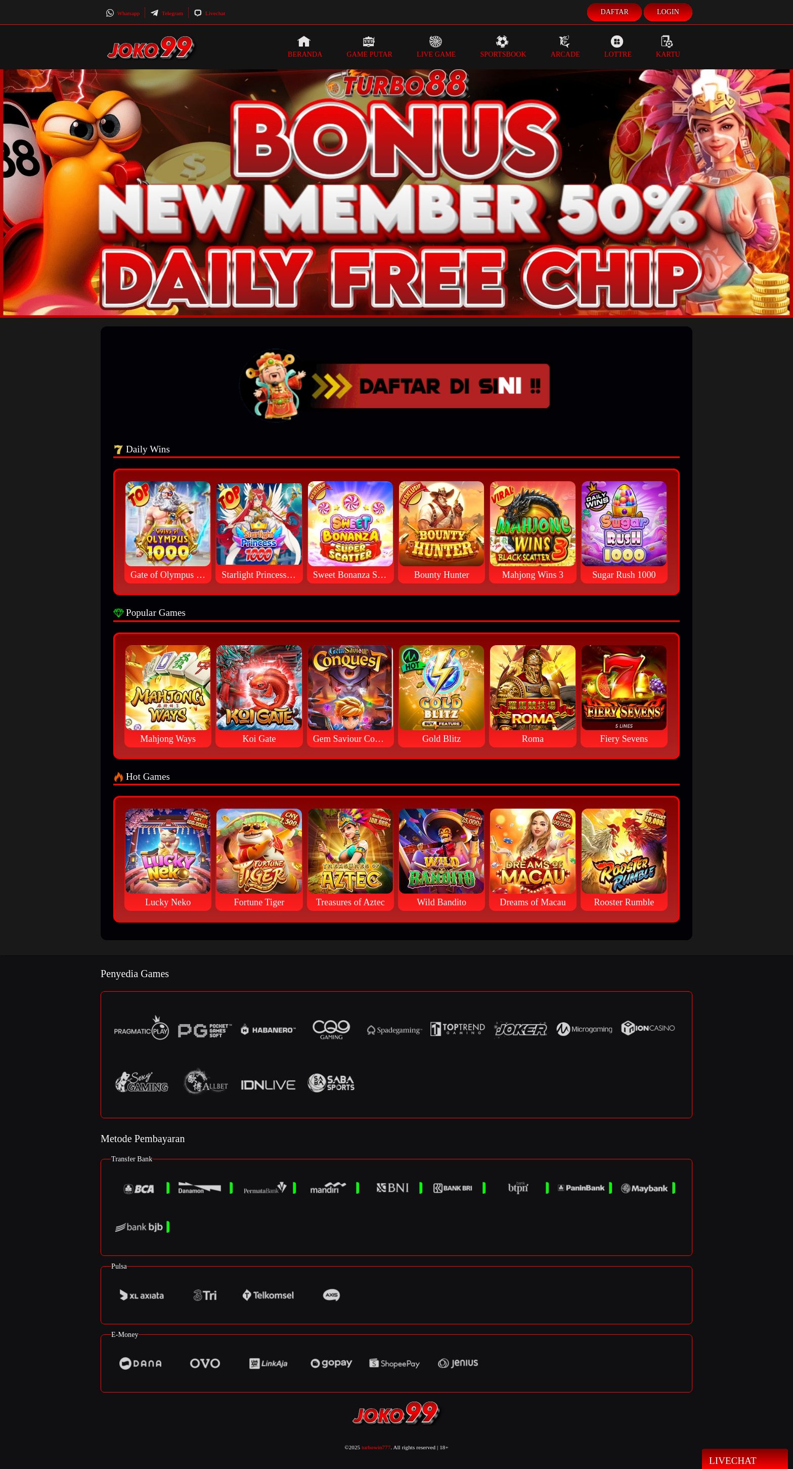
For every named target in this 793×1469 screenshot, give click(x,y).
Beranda (305, 46)
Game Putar (369, 46)
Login (668, 12)
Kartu (668, 46)
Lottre (618, 46)
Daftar (614, 12)
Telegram (166, 13)
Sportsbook (503, 46)
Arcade (565, 46)
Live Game (436, 46)
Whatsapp (123, 13)
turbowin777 (376, 1447)
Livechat (209, 13)
